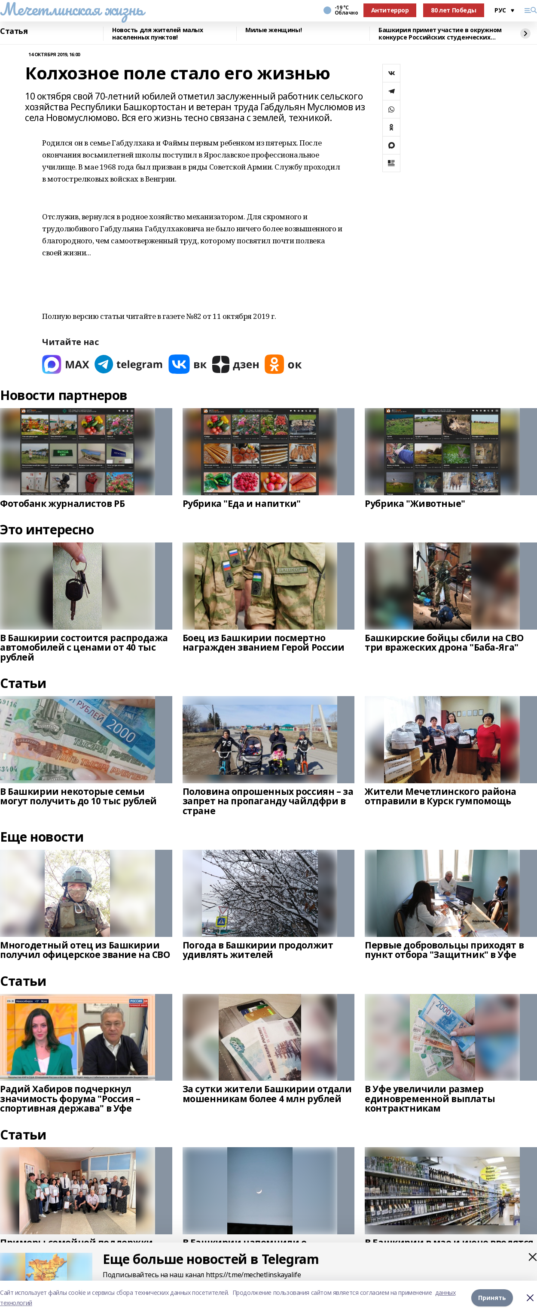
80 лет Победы (453, 10)
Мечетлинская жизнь (71, 9)
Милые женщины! (273, 30)
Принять (492, 1298)
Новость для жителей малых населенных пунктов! (157, 34)
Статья (13, 31)
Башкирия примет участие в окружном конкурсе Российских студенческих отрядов (440, 34)
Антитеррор (390, 10)
